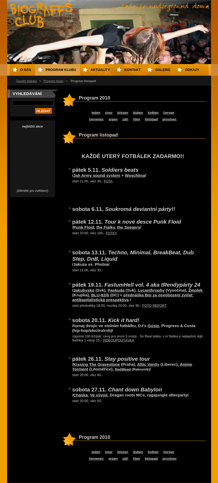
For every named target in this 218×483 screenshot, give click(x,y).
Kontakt (132, 70)
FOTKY (111, 233)
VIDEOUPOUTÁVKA (118, 340)
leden (95, 113)
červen (168, 113)
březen (122, 113)
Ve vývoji (99, 395)
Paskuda (116, 290)
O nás (25, 70)
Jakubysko (83, 290)
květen (153, 113)
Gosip (153, 325)
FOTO (147, 306)
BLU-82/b (100, 295)
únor (109, 113)
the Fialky (105, 227)
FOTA (108, 181)
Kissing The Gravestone (96, 364)
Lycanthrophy (151, 290)
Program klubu (53, 81)
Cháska (80, 395)
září (125, 119)
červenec (96, 119)
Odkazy (192, 70)
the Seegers (128, 227)
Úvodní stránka (26, 81)
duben (138, 113)
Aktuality (100, 70)
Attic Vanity (148, 364)
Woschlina (135, 175)
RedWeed (123, 369)
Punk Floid (83, 227)
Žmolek (195, 290)
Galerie (162, 70)
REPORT (160, 306)
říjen (136, 119)
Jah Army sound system (96, 175)
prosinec (170, 119)
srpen (113, 119)
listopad (151, 119)
